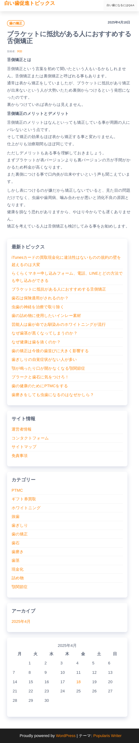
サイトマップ (24, 446)
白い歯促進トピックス (29, 3)
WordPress (65, 735)
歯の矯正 (15, 23)
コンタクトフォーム (30, 438)
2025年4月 (21, 621)
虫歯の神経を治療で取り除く (38, 307)
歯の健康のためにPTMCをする (40, 386)
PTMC (17, 490)
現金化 (18, 569)
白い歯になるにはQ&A (121, 5)
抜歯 (16, 516)
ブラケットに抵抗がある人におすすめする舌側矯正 (59, 289)
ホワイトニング (26, 508)
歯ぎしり (20, 525)
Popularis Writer (107, 735)
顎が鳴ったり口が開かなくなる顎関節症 (48, 368)
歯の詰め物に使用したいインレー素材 (46, 315)
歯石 (16, 543)
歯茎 (16, 560)
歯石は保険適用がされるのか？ (40, 298)
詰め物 (18, 578)
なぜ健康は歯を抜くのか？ (36, 342)
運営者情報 (21, 429)
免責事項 (20, 455)
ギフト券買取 (24, 499)
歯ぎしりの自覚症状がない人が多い (44, 359)
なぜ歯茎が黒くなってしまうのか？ (44, 333)
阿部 (19, 51)
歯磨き (18, 551)
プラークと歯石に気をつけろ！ (40, 377)
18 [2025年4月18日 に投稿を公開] (78, 682)
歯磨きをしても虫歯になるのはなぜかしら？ (53, 394)
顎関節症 (20, 587)
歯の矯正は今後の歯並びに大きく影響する (50, 351)
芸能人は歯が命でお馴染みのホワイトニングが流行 (59, 324)
